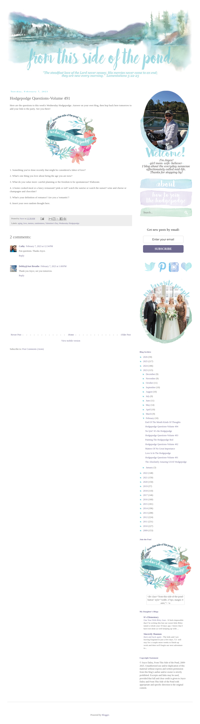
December (151, 374)
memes (31, 223)
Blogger (105, 715)
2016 (145, 499)
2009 (145, 530)
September (151, 387)
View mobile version (70, 340)
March (149, 414)
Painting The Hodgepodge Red (159, 439)
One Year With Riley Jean (155, 620)
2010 (145, 526)
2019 (145, 486)
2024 (145, 366)
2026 (145, 357)
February (150, 418)
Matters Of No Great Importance (160, 448)
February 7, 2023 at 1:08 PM (53, 266)
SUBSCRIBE (163, 248)
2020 (145, 482)
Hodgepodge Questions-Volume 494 (161, 426)
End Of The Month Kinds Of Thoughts (163, 422)
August (149, 391)
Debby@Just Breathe (29, 266)
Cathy (22, 246)
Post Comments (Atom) (33, 349)
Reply (21, 255)
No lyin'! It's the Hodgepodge (158, 431)
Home (71, 334)
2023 (145, 370)
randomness (40, 223)
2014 (145, 508)
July (148, 396)
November (151, 378)
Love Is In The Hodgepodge (158, 453)
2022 (145, 473)
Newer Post (16, 334)
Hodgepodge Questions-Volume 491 (161, 457)
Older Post (126, 334)
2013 (145, 513)
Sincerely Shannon (153, 634)
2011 (145, 521)
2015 (145, 504)
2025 (145, 361)
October (150, 383)
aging (20, 223)
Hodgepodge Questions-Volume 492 (161, 444)
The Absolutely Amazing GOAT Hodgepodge (166, 462)
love (25, 223)
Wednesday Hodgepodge (69, 223)
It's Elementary (151, 617)
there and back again (153, 637)
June (148, 400)
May (148, 405)
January (149, 467)
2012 (145, 517)
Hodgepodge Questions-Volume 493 (161, 435)
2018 (145, 490)
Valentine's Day (51, 223)
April (148, 409)
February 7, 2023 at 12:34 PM (39, 246)
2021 (145, 477)
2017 (145, 495)
